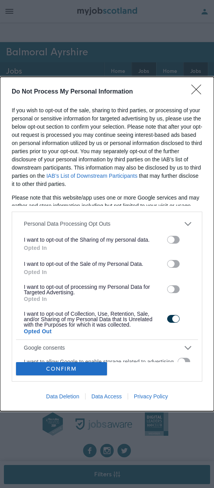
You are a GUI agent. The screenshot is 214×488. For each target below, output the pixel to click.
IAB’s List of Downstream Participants (91, 176)
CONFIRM (61, 369)
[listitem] (107, 224)
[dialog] (107, 244)
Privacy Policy (151, 396)
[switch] (173, 240)
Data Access (106, 396)
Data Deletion (62, 396)
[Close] (198, 92)
